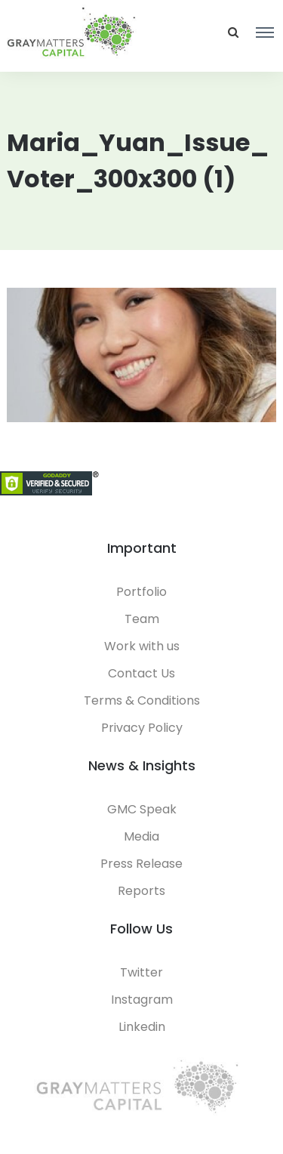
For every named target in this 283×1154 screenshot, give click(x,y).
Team (142, 619)
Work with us (142, 646)
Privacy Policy (142, 727)
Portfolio (141, 591)
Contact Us (141, 673)
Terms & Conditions (142, 700)
